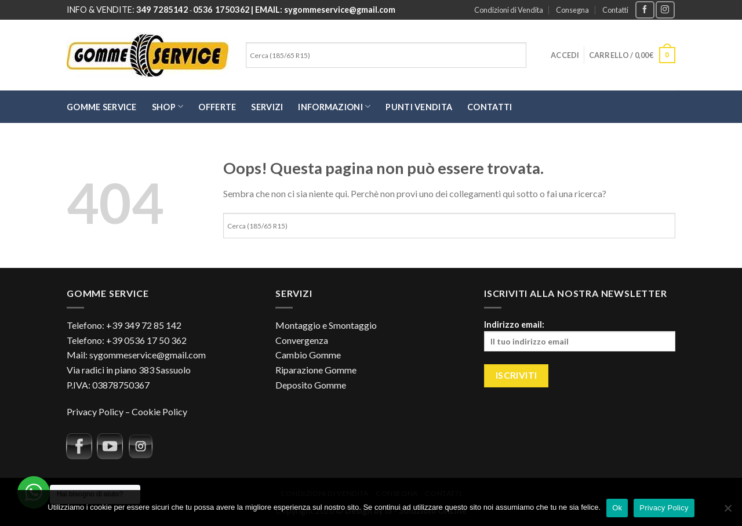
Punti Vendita (418, 107)
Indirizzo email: (579, 335)
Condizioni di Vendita (508, 9)
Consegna (572, 9)
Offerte (217, 107)
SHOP (168, 106)
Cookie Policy (159, 411)
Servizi (267, 107)
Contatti (615, 9)
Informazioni (334, 106)
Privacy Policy (95, 411)
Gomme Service (102, 107)
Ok (617, 507)
